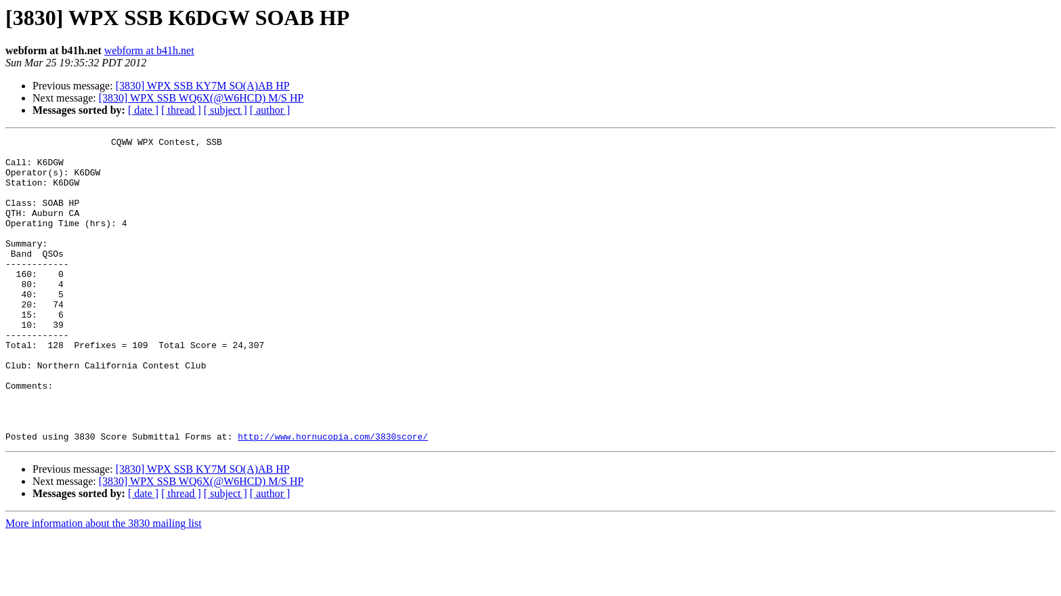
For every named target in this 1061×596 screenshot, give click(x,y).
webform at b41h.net (149, 50)
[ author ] (270, 110)
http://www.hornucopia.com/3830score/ (333, 497)
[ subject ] (225, 110)
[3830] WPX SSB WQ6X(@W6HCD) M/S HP (201, 98)
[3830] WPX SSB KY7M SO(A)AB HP (203, 85)
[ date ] (143, 110)
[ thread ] (181, 110)
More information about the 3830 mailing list (103, 584)
